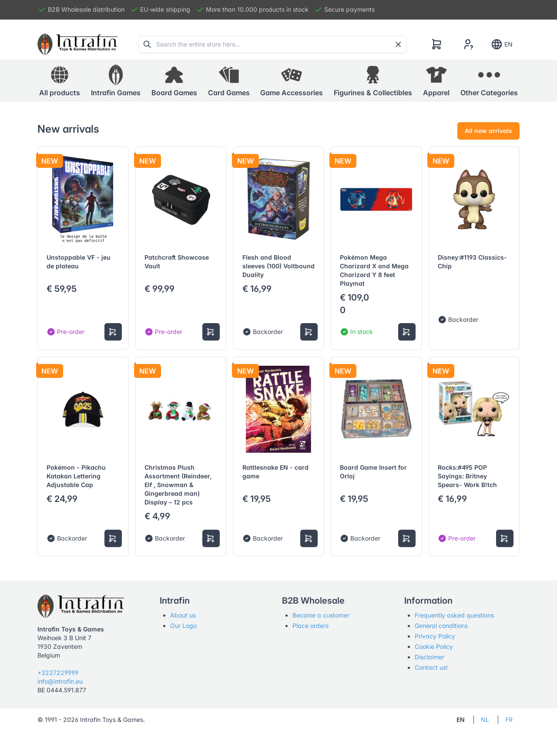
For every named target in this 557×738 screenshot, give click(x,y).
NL (485, 719)
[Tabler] (77, 44)
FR (509, 719)
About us (183, 615)
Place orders (310, 625)
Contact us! (431, 667)
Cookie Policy (434, 646)
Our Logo (183, 625)
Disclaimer (429, 657)
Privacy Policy (435, 636)
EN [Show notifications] (501, 44)
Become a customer (320, 615)
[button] (116, 80)
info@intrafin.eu (60, 681)
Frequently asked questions (454, 615)
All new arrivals (488, 130)
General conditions (441, 625)
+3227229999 (57, 672)
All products (59, 80)
